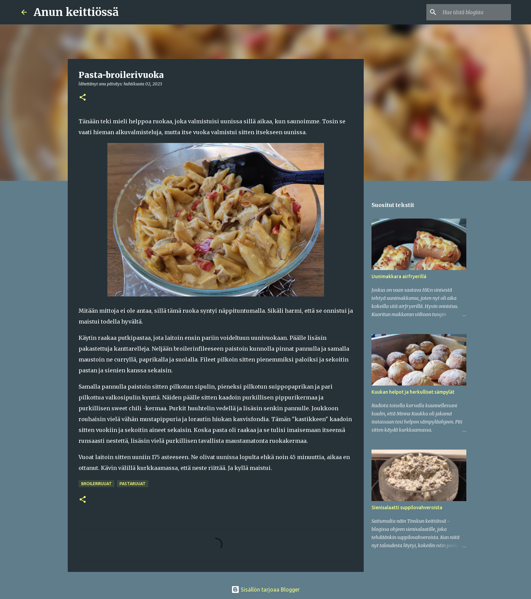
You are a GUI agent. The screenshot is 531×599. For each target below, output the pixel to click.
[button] (83, 97)
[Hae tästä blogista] (475, 12)
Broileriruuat (96, 483)
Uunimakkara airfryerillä (398, 276)
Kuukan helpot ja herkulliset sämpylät (412, 392)
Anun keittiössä (76, 12)
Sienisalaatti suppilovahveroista (406, 507)
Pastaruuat (133, 483)
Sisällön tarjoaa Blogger (265, 589)
